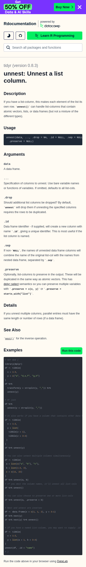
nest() (9, 338)
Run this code (71, 350)
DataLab (62, 561)
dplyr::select (11, 284)
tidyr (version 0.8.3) (21, 65)
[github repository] (20, 36)
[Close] (79, 7)
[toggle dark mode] (9, 36)
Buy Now (64, 7)
